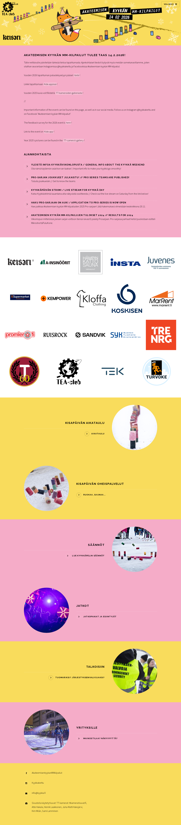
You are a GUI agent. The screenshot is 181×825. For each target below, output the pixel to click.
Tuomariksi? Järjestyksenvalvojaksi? (80, 677)
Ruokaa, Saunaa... (94, 495)
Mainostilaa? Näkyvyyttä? (100, 738)
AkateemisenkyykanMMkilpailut (47, 772)
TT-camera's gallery (73, 140)
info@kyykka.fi (39, 792)
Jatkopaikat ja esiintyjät (99, 616)
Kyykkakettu (38, 782)
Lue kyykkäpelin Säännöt (88, 555)
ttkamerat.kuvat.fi (77, 802)
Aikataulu (98, 434)
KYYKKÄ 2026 (10, 4)
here (68, 122)
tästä (76, 75)
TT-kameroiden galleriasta (69, 92)
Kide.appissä (50, 84)
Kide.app (48, 131)
